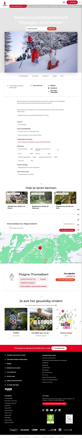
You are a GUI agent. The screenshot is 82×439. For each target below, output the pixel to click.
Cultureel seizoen (66, 333)
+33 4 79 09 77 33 (36, 85)
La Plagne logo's (46, 367)
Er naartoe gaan (67, 230)
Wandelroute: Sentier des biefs (65, 207)
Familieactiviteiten (55, 6)
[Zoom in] (80, 255)
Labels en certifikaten (13, 380)
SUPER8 (16, 333)
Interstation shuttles (28, 279)
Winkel (8, 363)
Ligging (55, 76)
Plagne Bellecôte (9, 410)
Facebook (52, 88)
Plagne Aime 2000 (9, 422)
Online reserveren (18, 6)
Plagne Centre (8, 412)
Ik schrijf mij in (59, 348)
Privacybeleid (36, 437)
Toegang (43, 279)
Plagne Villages (8, 420)
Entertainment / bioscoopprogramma (33, 286)
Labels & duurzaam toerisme (49, 377)
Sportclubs (10, 376)
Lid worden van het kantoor (49, 358)
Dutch (64, 2)
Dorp (61, 76)
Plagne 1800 (8, 408)
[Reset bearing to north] (80, 260)
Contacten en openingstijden (55, 403)
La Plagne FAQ (10, 372)
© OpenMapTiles (61, 262)
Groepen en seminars (47, 382)
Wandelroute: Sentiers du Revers (16, 207)
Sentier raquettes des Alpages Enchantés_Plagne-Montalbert (34, 142)
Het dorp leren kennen (65, 279)
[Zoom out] (80, 258)
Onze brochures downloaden (16, 359)
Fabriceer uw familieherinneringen (41, 6)
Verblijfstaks (45, 362)
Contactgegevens (23, 76)
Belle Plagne (8, 417)
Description (35, 76)
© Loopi (80, 262)
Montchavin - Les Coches (11, 400)
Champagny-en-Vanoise (10, 403)
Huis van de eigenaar (47, 372)
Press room (45, 374)
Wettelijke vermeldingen (23, 437)
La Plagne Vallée (9, 398)
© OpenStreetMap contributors (71, 262)
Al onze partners (12, 385)
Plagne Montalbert (13, 193)
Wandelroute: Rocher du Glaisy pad (40, 207)
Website (52, 85)
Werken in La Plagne (12, 368)
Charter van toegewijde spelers (50, 379)
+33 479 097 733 (70, 276)
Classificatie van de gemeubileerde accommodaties (54, 360)
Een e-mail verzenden (53, 91)
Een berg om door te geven (15, 355)
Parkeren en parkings (27, 283)
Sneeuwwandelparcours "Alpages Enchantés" (70, 6)
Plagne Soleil (8, 415)
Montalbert (7, 405)
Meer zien (52, 28)
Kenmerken (45, 76)
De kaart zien (12, 87)
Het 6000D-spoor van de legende (41, 333)
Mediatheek (45, 365)
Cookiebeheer (61, 437)
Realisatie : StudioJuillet (48, 437)
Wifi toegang (45, 370)
